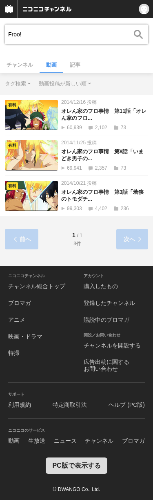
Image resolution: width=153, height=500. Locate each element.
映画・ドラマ (25, 336)
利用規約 (19, 404)
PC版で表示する (76, 465)
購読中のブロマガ (106, 319)
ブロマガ (19, 303)
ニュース (65, 440)
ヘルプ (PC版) (127, 404)
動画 (51, 65)
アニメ (16, 319)
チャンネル (20, 65)
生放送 (36, 440)
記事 (75, 65)
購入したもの (101, 286)
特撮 (14, 353)
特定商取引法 (70, 404)
